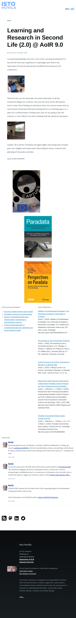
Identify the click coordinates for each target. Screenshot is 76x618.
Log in (9, 159)
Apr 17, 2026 (11, 457)
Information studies (26, 571)
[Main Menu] (69, 9)
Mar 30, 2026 (11, 478)
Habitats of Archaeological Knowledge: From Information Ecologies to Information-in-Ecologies (53, 313)
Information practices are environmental (18, 314)
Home (9, 20)
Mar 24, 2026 (11, 501)
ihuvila (10, 442)
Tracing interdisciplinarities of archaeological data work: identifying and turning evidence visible (18, 327)
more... (21, 597)
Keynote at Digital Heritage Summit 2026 (18, 311)
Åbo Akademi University (27, 574)
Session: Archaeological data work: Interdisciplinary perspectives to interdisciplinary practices (16, 319)
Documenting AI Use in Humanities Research (54, 341)
